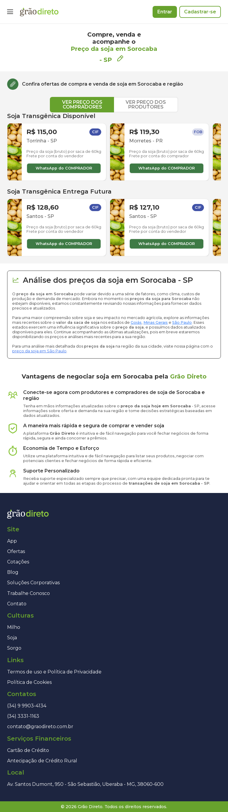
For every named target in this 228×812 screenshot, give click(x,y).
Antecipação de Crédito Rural (42, 761)
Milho (13, 627)
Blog (12, 572)
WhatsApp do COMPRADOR (64, 168)
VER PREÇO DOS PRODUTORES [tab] (146, 104)
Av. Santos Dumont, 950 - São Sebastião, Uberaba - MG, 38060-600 (85, 784)
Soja (12, 637)
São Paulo (182, 322)
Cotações (18, 562)
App (12, 541)
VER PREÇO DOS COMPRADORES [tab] (82, 104)
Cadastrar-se (200, 12)
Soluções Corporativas (33, 582)
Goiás (136, 322)
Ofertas (16, 551)
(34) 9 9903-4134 (26, 706)
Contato (16, 604)
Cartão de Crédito (28, 750)
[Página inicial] (39, 12)
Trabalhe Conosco (28, 593)
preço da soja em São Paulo (39, 351)
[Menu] (10, 12)
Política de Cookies (29, 682)
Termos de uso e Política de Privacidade (54, 672)
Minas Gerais (155, 322)
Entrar (164, 12)
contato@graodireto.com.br (40, 726)
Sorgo (14, 648)
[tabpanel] (114, 184)
